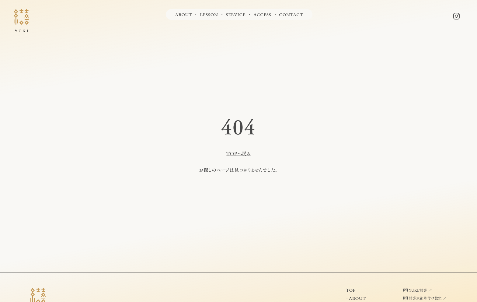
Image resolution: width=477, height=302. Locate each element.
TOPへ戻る (238, 153)
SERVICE (235, 14)
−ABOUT (356, 298)
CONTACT (291, 14)
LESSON (209, 14)
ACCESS (262, 14)
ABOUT (183, 14)
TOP (351, 290)
